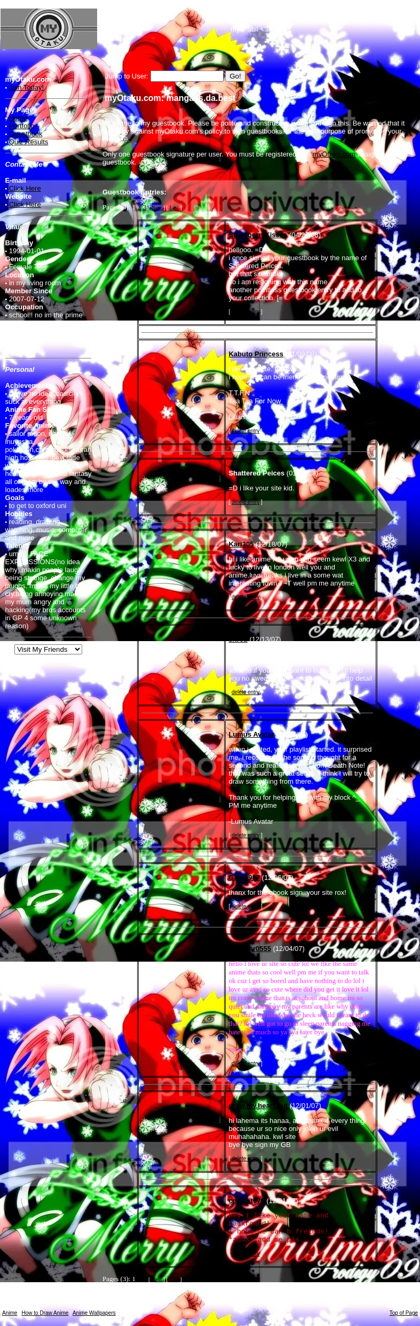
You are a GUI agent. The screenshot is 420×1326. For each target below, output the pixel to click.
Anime (9, 1313)
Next (157, 207)
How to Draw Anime (45, 1313)
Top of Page (404, 1313)
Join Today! (26, 87)
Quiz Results (29, 142)
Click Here (25, 188)
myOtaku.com (334, 154)
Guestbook (26, 134)
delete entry (245, 312)
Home (18, 118)
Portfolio (22, 126)
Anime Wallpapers (94, 1313)
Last (173, 207)
